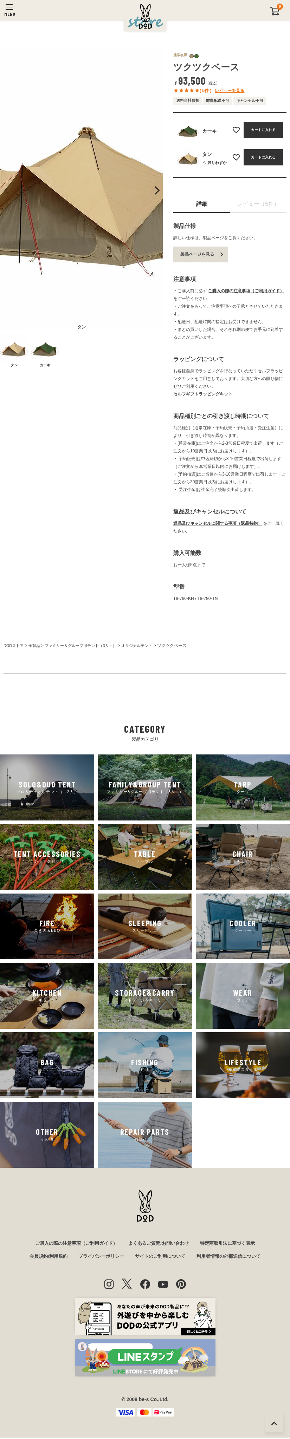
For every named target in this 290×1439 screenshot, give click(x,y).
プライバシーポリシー (98, 1258)
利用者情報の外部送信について (233, 1258)
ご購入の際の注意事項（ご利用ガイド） (246, 290)
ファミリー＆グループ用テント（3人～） (87, 645)
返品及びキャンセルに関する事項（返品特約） (217, 523)
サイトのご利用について (161, 1258)
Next (156, 190)
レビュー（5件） (258, 204)
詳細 (201, 204)
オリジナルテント (148, 645)
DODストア (15, 645)
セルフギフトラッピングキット (202, 394)
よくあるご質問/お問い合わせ (160, 1244)
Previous (6, 190)
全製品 (36, 645)
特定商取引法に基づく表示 (233, 1244)
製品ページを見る (197, 254)
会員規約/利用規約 (42, 1258)
